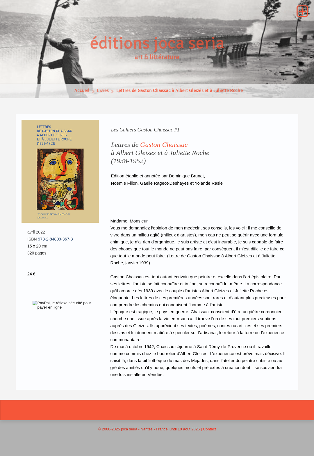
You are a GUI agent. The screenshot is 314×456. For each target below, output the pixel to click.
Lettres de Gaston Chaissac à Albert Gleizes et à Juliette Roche (181, 95)
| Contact (208, 432)
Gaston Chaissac (164, 148)
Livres (97, 95)
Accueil (75, 95)
